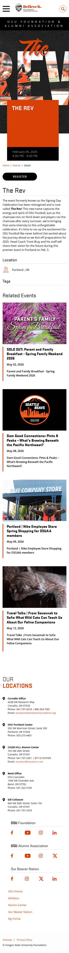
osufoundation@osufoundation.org (35, 712)
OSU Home (15, 891)
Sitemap (7, 939)
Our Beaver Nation (20, 912)
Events (16, 165)
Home (6, 165)
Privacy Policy (24, 939)
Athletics (13, 898)
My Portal (14, 919)
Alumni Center (17, 905)
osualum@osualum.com (29, 761)
